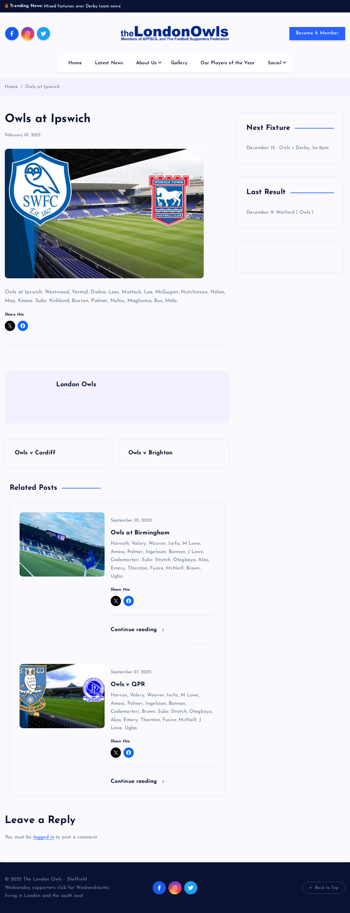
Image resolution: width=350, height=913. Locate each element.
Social (274, 63)
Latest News (109, 63)
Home (75, 63)
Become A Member (317, 33)
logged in (43, 837)
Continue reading (138, 629)
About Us (146, 63)
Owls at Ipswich (42, 87)
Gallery (179, 63)
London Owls (76, 384)
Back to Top (323, 888)
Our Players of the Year (228, 63)
